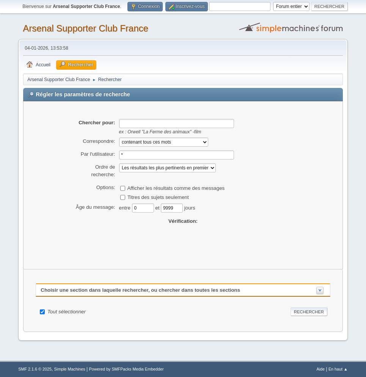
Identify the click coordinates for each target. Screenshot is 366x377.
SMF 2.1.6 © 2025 (35, 369)
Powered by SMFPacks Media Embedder (126, 369)
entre (125, 207)
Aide (321, 369)
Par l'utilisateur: (98, 154)
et (158, 207)
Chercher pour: (97, 122)
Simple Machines (69, 369)
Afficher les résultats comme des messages (176, 188)
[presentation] (183, 240)
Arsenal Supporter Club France (85, 28)
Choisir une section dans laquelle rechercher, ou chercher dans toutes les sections (140, 290)
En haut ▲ (338, 369)
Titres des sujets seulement (158, 197)
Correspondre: (99, 141)
